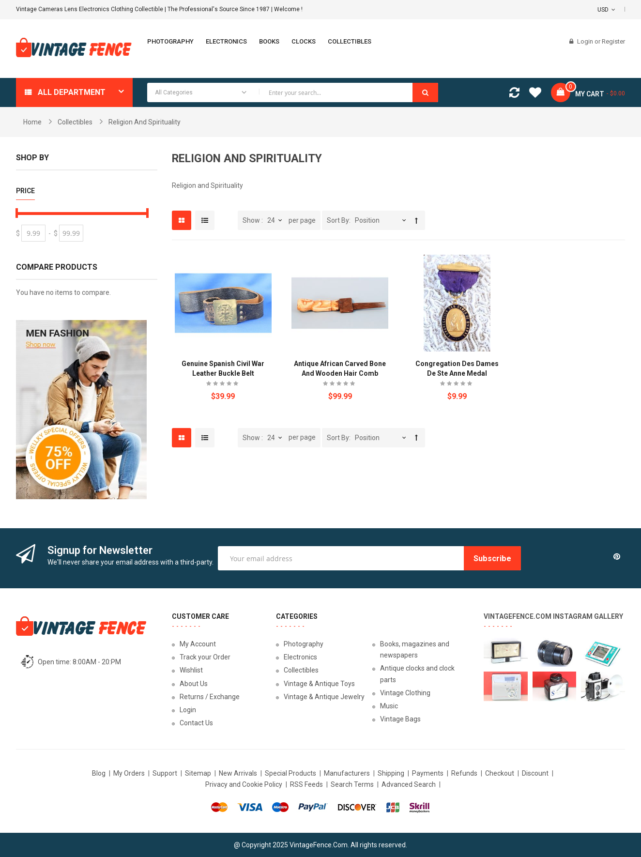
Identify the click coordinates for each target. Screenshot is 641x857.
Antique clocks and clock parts (417, 673)
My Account (198, 644)
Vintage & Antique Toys (319, 684)
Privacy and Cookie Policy (243, 784)
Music (389, 706)
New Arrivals (238, 773)
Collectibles (75, 122)
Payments (427, 773)
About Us (194, 684)
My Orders (129, 773)
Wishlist (191, 670)
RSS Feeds (306, 784)
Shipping (391, 773)
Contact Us (196, 723)
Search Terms (352, 784)
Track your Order (205, 657)
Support (165, 773)
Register (613, 41)
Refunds (464, 773)
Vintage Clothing (405, 693)
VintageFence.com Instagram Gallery (553, 616)
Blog (99, 773)
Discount (535, 773)
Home (32, 122)
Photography (303, 644)
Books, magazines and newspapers (414, 649)
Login (586, 41)
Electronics (300, 657)
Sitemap (198, 773)
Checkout (499, 773)
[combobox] (292, 92)
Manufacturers (347, 773)
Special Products (290, 773)
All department (72, 92)
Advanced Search (409, 784)
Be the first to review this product (223, 384)
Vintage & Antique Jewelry (324, 697)
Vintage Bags (400, 719)
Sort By (338, 220)
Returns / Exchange (210, 697)
